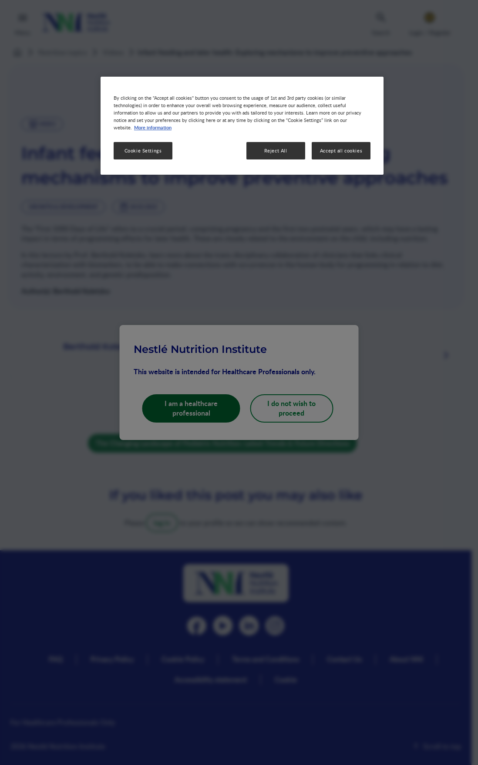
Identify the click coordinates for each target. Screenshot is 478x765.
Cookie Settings (143, 150)
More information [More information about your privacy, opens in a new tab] (153, 127)
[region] (242, 126)
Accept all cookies (341, 150)
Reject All (275, 150)
